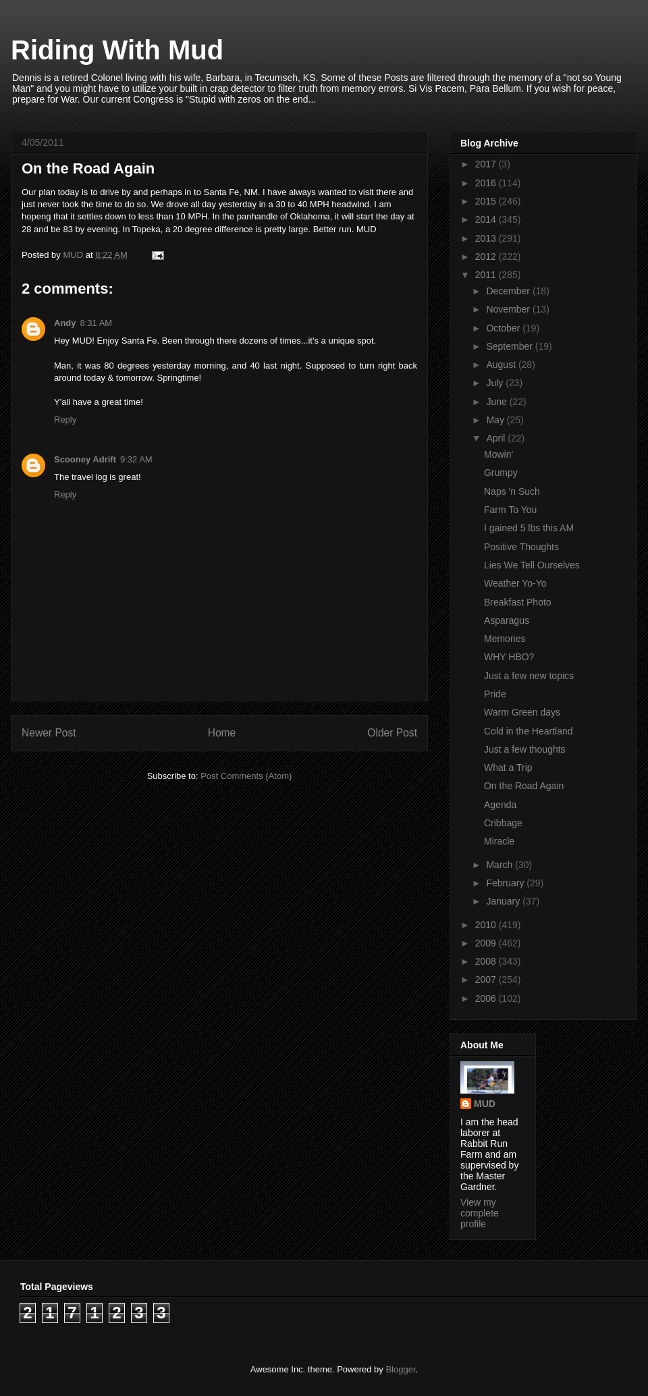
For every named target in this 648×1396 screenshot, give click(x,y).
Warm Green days (522, 712)
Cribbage (503, 822)
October (504, 328)
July (496, 382)
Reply (65, 419)
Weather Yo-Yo (515, 583)
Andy (65, 323)
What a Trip (508, 767)
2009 (487, 943)
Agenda (500, 804)
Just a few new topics (529, 675)
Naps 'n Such (512, 491)
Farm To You (510, 509)
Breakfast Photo (517, 602)
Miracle (499, 841)
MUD (484, 1103)
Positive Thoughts (521, 546)
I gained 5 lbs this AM (529, 527)
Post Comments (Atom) (246, 776)
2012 (487, 256)
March (500, 864)
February (506, 883)
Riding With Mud (117, 50)
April (497, 438)
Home (222, 733)
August (502, 364)
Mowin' (498, 454)
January (504, 901)
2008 (487, 961)
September (510, 346)
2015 (487, 201)
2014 (487, 219)
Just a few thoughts (525, 749)
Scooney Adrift (85, 459)
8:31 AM (96, 323)
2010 (487, 924)
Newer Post (49, 733)
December (509, 291)
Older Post (392, 733)
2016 (487, 183)
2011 (487, 274)
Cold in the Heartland (528, 731)
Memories (504, 638)
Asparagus (506, 620)
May (496, 419)
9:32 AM (136, 459)
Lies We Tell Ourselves (532, 565)
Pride (495, 694)
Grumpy (501, 472)
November (509, 309)
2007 (487, 979)
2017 (487, 164)
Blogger (400, 1369)
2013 (487, 238)
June (497, 401)
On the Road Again (524, 785)
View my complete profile (479, 1213)
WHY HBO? (509, 656)
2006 (487, 998)
